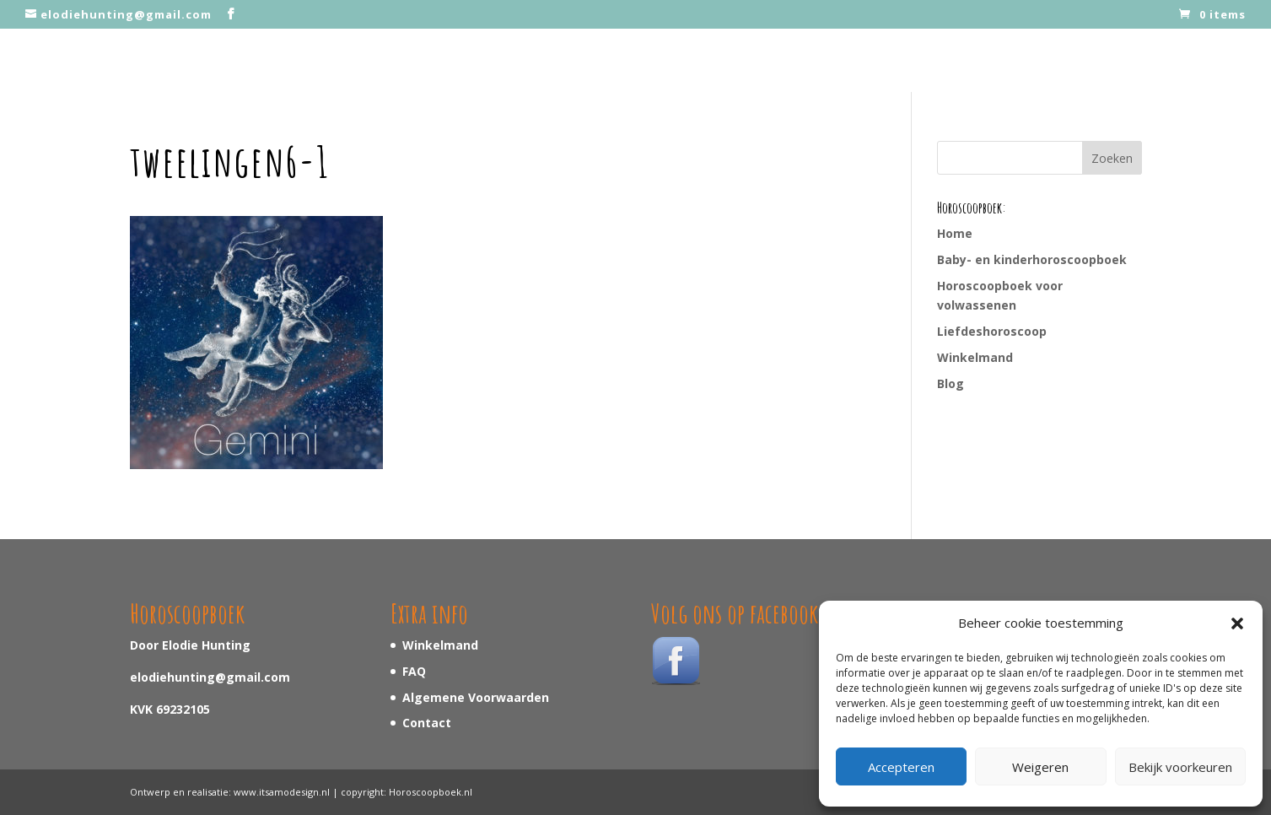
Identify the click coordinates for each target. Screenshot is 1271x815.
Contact (426, 723)
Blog (950, 383)
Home (954, 233)
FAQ (414, 671)
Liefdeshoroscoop (992, 331)
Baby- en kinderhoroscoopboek (1032, 259)
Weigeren (1040, 766)
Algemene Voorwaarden (475, 697)
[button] (1237, 623)
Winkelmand (975, 357)
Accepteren (901, 766)
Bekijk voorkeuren (1180, 766)
